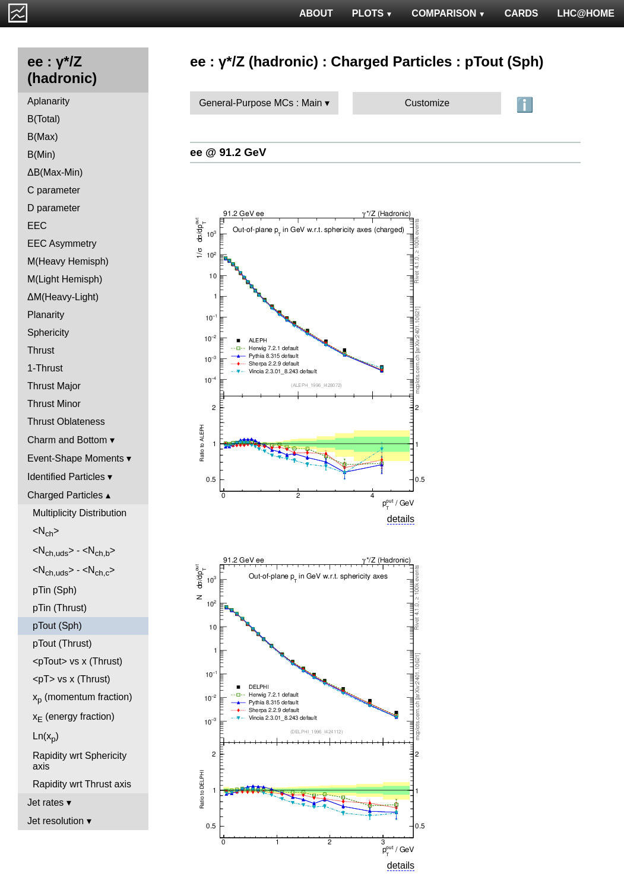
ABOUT (316, 13)
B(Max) (42, 137)
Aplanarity (48, 101)
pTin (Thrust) (60, 608)
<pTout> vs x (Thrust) (77, 661)
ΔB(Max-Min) (55, 172)
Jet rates (45, 802)
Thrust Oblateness (66, 422)
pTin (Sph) (55, 590)
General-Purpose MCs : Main (260, 103)
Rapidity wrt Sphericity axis (79, 761)
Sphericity (48, 333)
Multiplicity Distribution (79, 513)
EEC (37, 226)
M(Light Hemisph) (64, 279)
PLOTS (372, 13)
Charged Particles (65, 495)
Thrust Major (54, 386)
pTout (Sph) (57, 626)
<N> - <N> (74, 551)
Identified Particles (66, 477)
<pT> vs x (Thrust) (71, 679)
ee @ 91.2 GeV (228, 152)
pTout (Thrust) (62, 643)
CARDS (522, 13)
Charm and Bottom (67, 440)
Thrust (40, 350)
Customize (427, 103)
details (400, 519)
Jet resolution (55, 821)
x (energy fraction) (74, 717)
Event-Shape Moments (75, 458)
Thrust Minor (54, 404)
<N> (46, 532)
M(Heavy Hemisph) (68, 261)
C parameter (53, 190)
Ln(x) (46, 737)
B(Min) (41, 155)
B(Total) (43, 119)
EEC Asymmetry (61, 244)
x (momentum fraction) (82, 698)
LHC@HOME (586, 13)
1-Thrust (45, 368)
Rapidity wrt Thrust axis (82, 784)
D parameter (53, 208)
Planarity (45, 315)
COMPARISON (448, 13)
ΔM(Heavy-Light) (63, 297)
